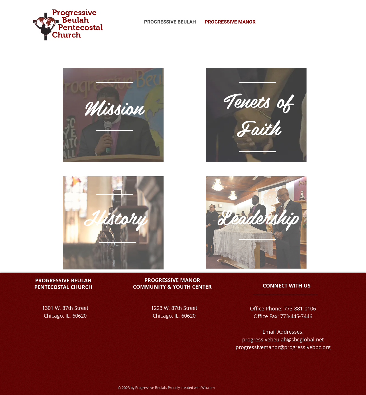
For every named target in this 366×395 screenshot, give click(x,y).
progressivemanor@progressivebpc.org (283, 347)
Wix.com (208, 387)
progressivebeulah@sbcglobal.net (283, 339)
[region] (113, 115)
